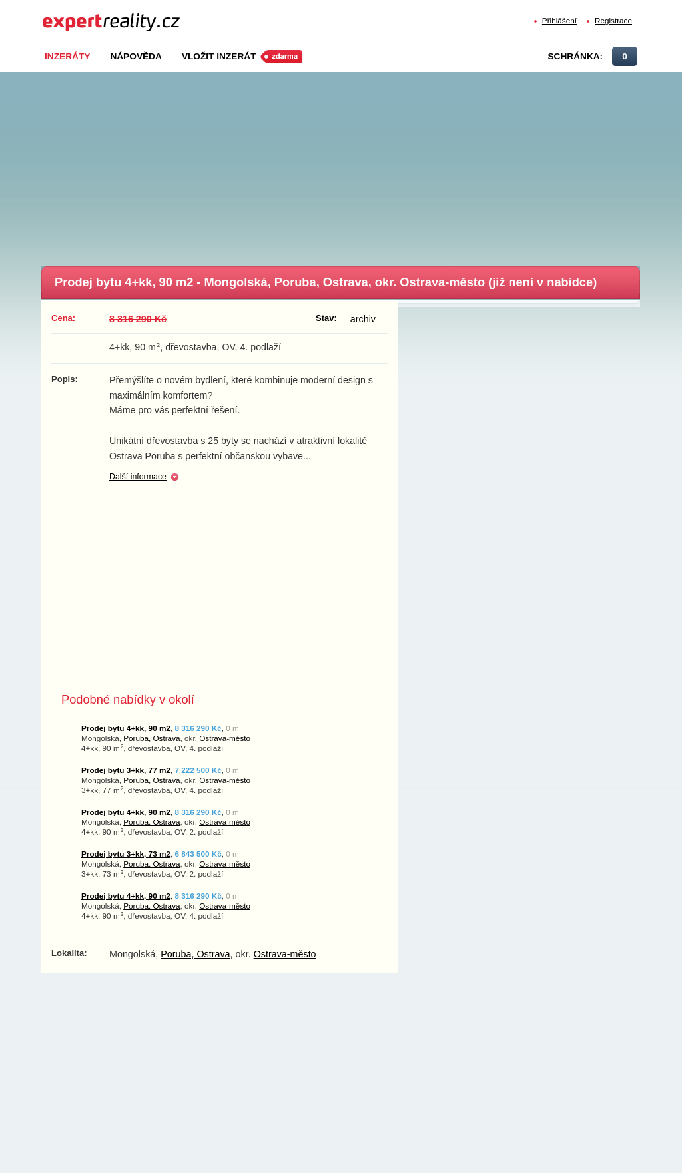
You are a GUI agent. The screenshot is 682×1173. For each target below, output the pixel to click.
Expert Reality (67, 14)
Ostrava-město (224, 738)
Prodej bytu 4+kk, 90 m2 (125, 728)
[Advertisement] (361, 165)
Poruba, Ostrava (151, 738)
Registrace (613, 20)
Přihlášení (559, 20)
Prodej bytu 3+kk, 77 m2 (125, 770)
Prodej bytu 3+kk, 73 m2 (125, 853)
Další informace (138, 476)
